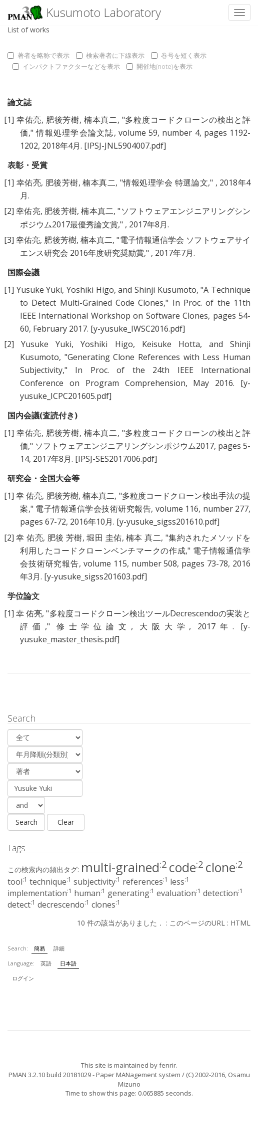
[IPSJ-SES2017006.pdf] (116, 458)
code (186, 867)
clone (224, 867)
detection (223, 893)
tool (18, 881)
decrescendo (64, 904)
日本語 (68, 963)
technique (51, 881)
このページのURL (197, 923)
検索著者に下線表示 (110, 55)
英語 (46, 963)
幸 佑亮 (29, 495)
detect (22, 904)
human (90, 893)
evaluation (178, 893)
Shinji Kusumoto (165, 289)
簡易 (39, 948)
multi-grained (124, 867)
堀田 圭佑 (104, 537)
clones (106, 904)
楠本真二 (101, 119)
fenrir (167, 1065)
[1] (9, 119)
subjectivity (97, 881)
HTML (240, 923)
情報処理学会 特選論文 (165, 182)
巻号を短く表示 (178, 55)
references (145, 881)
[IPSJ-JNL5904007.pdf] (125, 145)
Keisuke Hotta (171, 344)
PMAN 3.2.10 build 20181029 (49, 1074)
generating (131, 893)
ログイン (23, 978)
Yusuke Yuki (39, 289)
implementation (40, 893)
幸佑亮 (29, 119)
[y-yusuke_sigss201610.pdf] (168, 521)
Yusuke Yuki (46, 344)
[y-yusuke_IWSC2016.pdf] (137, 328)
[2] (9, 210)
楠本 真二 (143, 537)
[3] (9, 239)
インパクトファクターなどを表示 (66, 66)
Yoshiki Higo (106, 344)
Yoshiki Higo (90, 289)
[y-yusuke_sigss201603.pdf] (95, 576)
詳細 (59, 948)
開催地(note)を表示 (159, 66)
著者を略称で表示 (39, 55)
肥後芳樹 (63, 119)
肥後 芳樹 (65, 537)
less (180, 881)
